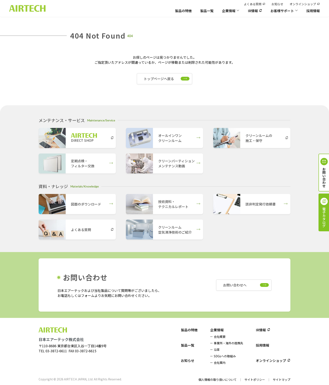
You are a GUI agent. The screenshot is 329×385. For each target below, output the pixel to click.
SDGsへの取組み (225, 356)
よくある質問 (252, 4)
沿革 (217, 349)
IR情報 (253, 10)
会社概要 (220, 336)
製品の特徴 (183, 10)
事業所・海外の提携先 (228, 343)
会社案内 (220, 362)
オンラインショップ (303, 4)
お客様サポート (282, 10)
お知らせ (277, 4)
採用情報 (313, 10)
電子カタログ (323, 217)
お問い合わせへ (235, 284)
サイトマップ (281, 379)
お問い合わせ (323, 177)
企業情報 (228, 10)
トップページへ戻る (159, 78)
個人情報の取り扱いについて (217, 379)
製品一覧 (207, 10)
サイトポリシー (254, 379)
